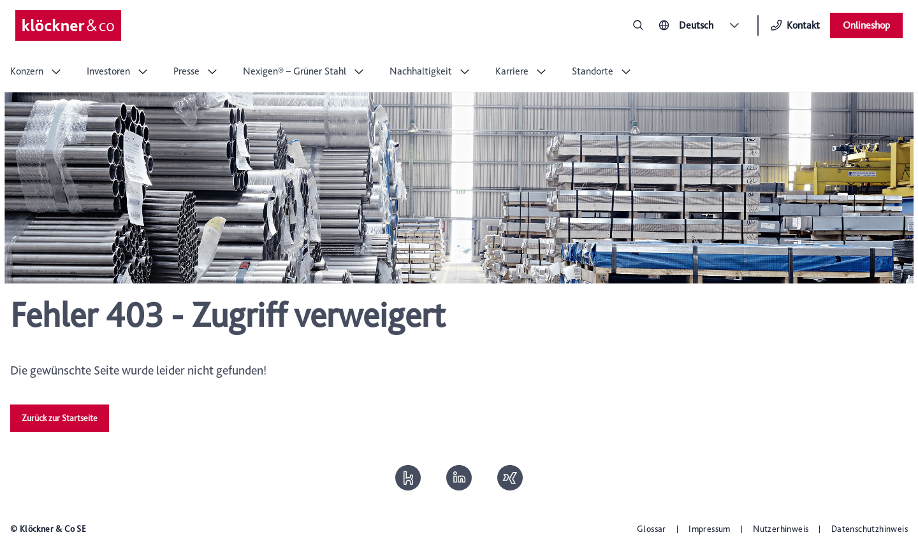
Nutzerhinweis (780, 529)
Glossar (651, 529)
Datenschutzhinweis (869, 529)
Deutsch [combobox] (696, 25)
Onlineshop (866, 25)
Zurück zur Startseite (60, 418)
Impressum (709, 529)
